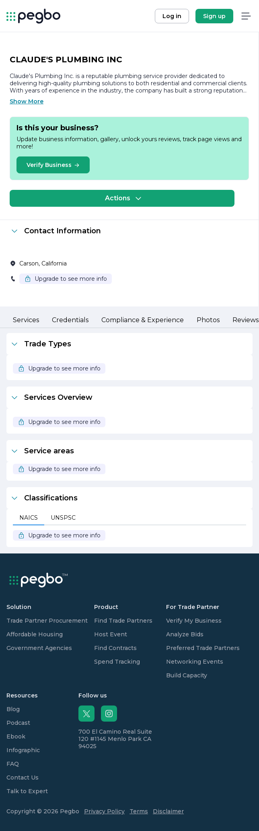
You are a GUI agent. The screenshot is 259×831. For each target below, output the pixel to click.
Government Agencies (39, 648)
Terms (139, 811)
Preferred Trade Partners (203, 648)
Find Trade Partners (123, 620)
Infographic (23, 750)
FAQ (12, 763)
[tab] (25, 320)
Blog (13, 709)
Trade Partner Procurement (47, 620)
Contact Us (22, 777)
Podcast (18, 722)
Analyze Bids (185, 634)
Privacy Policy (104, 811)
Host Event (110, 634)
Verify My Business (194, 620)
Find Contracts (115, 648)
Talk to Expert (27, 791)
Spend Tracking (117, 661)
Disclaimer (168, 811)
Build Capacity (186, 675)
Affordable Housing (34, 634)
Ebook (15, 736)
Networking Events (194, 661)
